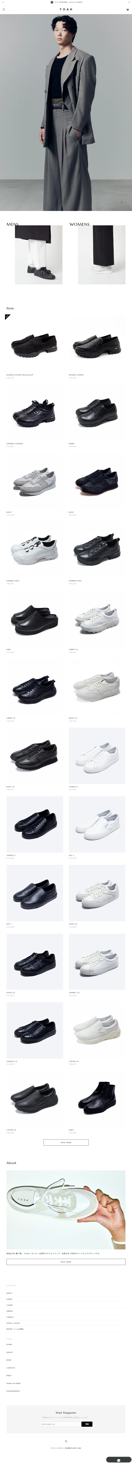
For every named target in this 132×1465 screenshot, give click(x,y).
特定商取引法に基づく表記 (73, 1448)
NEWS (9, 1360)
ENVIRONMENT (13, 1391)
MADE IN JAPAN (14, 1383)
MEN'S (9, 1293)
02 (125, 202)
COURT (10, 1305)
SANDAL (10, 1317)
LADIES (10, 1299)
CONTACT (11, 1368)
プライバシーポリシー (57, 1448)
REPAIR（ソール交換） (16, 1329)
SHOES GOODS (13, 1323)
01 (122, 202)
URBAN (10, 1311)
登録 (87, 1424)
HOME (9, 1344)
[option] (66, 112)
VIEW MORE (66, 1142)
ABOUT (10, 1352)
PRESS (9, 1375)
